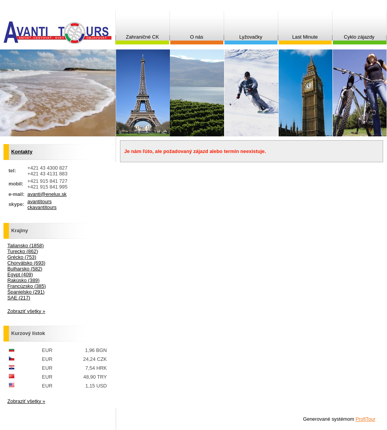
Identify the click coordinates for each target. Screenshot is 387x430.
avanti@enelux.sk (47, 194)
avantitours (39, 201)
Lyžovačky (250, 37)
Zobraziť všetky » (26, 311)
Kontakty (22, 152)
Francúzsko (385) (26, 286)
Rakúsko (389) (23, 280)
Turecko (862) (22, 251)
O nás (196, 37)
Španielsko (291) (26, 292)
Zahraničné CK (142, 37)
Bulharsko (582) (24, 269)
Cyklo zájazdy (359, 37)
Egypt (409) (20, 274)
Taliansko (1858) (25, 245)
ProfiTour (365, 419)
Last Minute (305, 37)
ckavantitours (42, 207)
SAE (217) (18, 298)
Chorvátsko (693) (26, 263)
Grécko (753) (21, 257)
